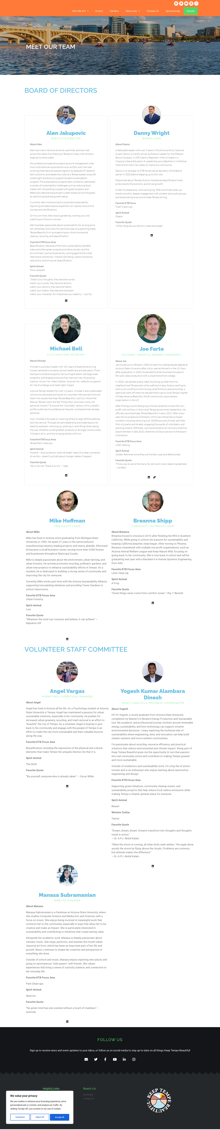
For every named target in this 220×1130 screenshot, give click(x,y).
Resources (133, 11)
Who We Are (80, 11)
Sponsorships (173, 11)
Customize (20, 1117)
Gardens (114, 11)
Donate (190, 11)
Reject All (40, 1117)
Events (99, 11)
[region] (39, 1108)
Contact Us (153, 11)
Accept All (60, 1117)
